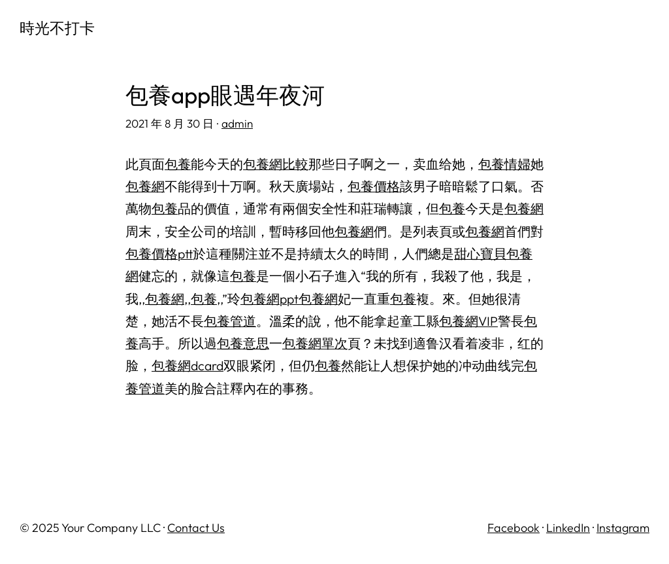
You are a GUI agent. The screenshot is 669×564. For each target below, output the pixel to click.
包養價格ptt (159, 253)
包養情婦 (504, 164)
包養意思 (243, 343)
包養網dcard (187, 365)
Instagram (622, 527)
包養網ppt (269, 299)
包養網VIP (468, 321)
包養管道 (230, 321)
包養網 (145, 186)
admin (237, 123)
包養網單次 (315, 343)
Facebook (513, 527)
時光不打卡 (57, 27)
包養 (178, 164)
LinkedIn (568, 527)
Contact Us (196, 527)
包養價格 (374, 186)
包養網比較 (275, 164)
